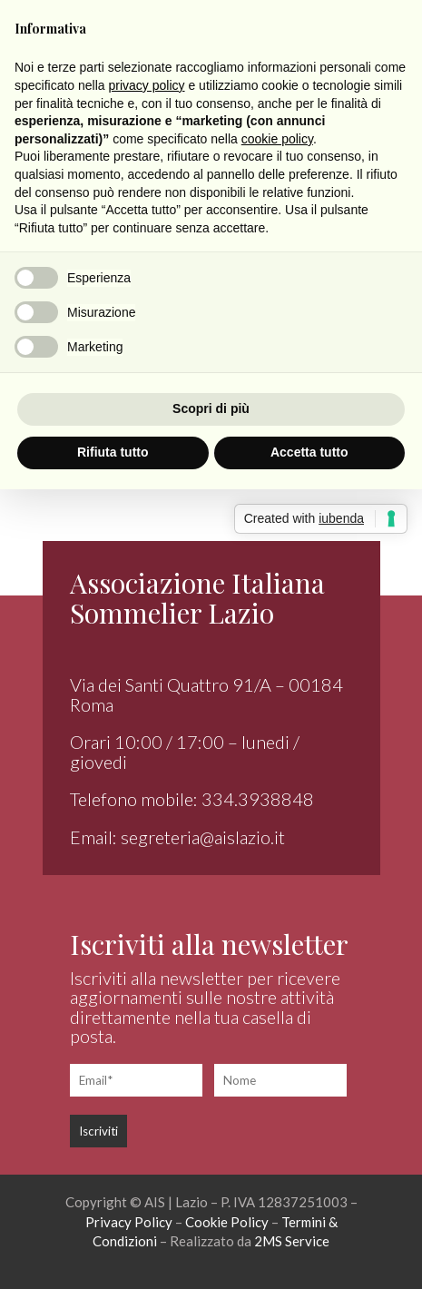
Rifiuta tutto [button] (113, 452)
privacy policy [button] (147, 85)
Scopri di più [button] (211, 408)
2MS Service (291, 1241)
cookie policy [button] (277, 139)
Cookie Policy (227, 1222)
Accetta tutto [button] (309, 452)
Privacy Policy (128, 1222)
